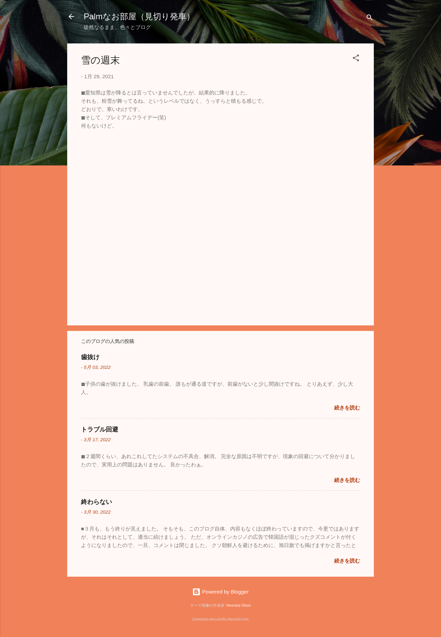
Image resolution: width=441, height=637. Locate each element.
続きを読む (347, 408)
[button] (356, 59)
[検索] (370, 18)
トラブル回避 (99, 429)
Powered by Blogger (220, 592)
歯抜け (90, 357)
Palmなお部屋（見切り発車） (139, 16)
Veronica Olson (238, 605)
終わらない (96, 501)
